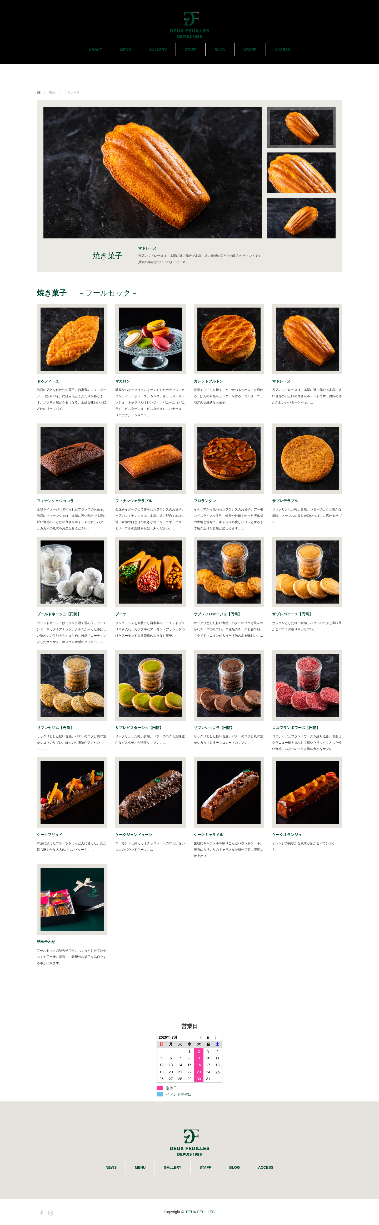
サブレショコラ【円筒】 (214, 728)
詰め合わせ (48, 942)
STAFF (190, 50)
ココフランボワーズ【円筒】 (296, 728)
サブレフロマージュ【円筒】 (218, 614)
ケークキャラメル (208, 835)
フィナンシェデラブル (135, 501)
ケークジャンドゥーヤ (135, 835)
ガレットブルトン (210, 381)
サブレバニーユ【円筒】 (294, 614)
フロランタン (207, 501)
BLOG (220, 50)
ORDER (250, 50)
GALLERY (158, 50)
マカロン (124, 381)
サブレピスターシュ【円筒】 (141, 728)
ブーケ (122, 614)
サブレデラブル (285, 501)
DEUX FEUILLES (200, 1212)
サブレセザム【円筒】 (57, 728)
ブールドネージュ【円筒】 (61, 614)
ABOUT (95, 50)
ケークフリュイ (51, 835)
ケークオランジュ (287, 835)
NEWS (111, 1167)
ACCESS (282, 50)
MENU (125, 50)
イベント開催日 (179, 1094)
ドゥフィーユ (50, 381)
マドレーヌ (283, 381)
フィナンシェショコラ (57, 501)
